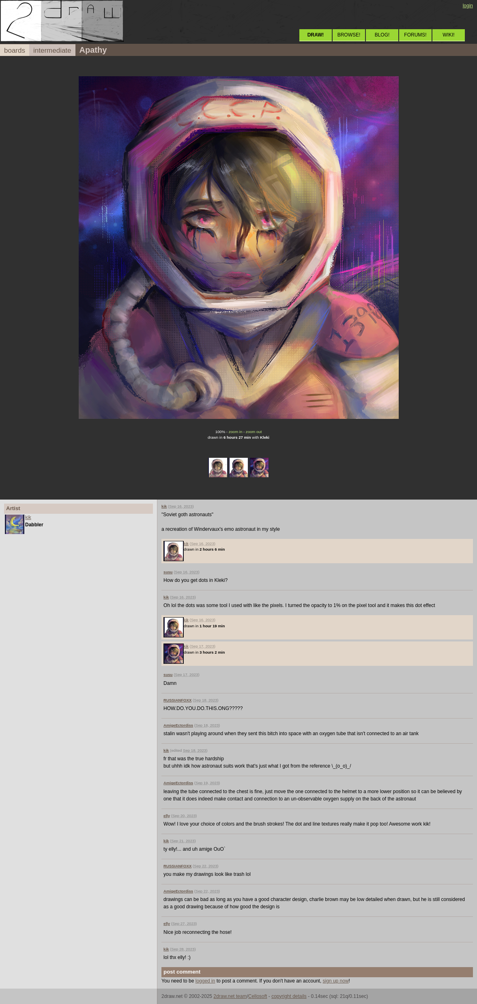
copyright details (289, 996)
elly (166, 815)
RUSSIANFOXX (177, 700)
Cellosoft (257, 996)
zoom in (236, 431)
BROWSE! (349, 35)
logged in (205, 981)
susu (167, 572)
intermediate (52, 50)
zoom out (254, 431)
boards (14, 50)
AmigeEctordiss (178, 725)
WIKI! (448, 35)
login (468, 6)
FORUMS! (415, 35)
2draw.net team (230, 996)
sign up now (336, 981)
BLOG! (382, 35)
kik (28, 517)
